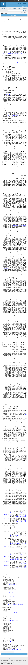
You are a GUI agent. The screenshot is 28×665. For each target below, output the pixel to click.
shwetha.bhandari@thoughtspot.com (16, 633)
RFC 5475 (19, 548)
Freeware (3, 8)
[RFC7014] (15, 225)
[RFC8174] (15, 115)
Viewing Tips (7, 658)
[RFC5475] (23, 225)
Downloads (20, 0)
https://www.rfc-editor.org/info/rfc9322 (14, 53)
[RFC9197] (8, 94)
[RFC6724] (6, 268)
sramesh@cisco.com (12, 584)
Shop (15, 0)
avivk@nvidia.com (12, 597)
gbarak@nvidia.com (12, 641)
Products (9, 8)
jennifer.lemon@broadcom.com (15, 604)
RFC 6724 (17, 558)
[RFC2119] (10, 115)
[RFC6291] (6, 551)
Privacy (12, 658)
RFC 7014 (25, 562)
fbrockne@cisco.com (12, 620)
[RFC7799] (21, 107)
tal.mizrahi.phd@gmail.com (14, 612)
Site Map (2, 658)
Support (19, 8)
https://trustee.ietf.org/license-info (14, 62)
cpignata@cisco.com (12, 592)
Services (14, 8)
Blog (26, 0)
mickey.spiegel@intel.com (14, 649)
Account (11, 0)
